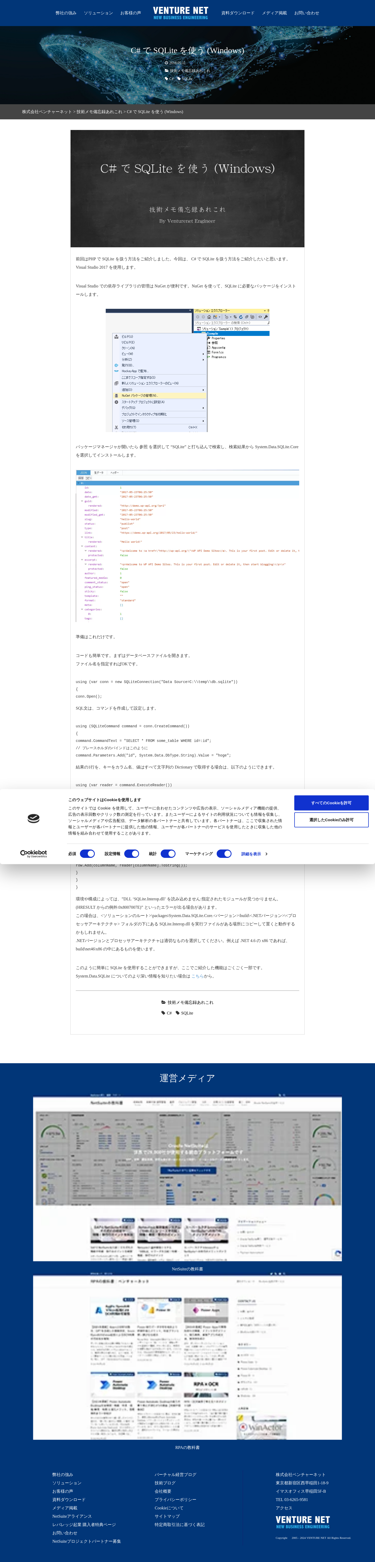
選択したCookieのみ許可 (331, 1517)
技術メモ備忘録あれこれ (190, 70)
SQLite (187, 79)
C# (171, 79)
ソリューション (98, 13)
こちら (197, 976)
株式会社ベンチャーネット (181, 14)
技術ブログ (165, 1483)
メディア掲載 (274, 13)
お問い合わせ (306, 13)
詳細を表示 (251, 1551)
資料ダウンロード (238, 13)
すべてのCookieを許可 (331, 1500)
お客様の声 (130, 13)
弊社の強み (66, 13)
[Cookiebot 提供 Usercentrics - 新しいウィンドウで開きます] (34, 1552)
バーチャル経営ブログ (175, 1474)
